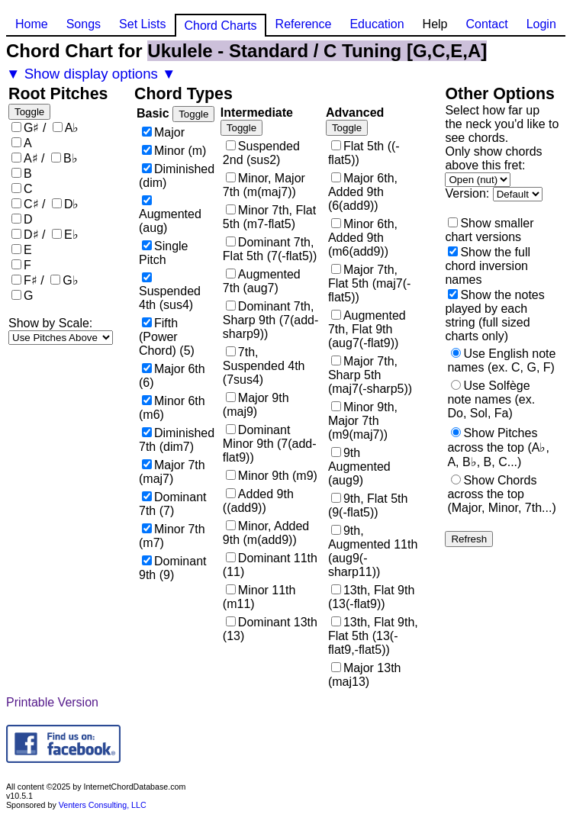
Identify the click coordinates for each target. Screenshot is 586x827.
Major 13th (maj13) (364, 674)
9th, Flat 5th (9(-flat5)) (368, 505)
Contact (486, 24)
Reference (303, 24)
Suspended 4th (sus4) (170, 298)
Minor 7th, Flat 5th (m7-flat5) (269, 217)
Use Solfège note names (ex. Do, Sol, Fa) (491, 399)
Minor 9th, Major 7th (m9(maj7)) (363, 421)
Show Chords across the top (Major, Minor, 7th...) (501, 494)
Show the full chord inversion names (487, 266)
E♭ (71, 234)
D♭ (71, 204)
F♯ (30, 280)
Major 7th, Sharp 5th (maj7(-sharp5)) (370, 375)
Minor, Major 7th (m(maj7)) (264, 185)
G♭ (70, 280)
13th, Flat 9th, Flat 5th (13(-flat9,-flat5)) (373, 636)
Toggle (29, 111)
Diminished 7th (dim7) (176, 439)
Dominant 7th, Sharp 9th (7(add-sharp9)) (270, 320)
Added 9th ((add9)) (258, 501)
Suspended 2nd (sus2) (261, 153)
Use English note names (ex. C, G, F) (501, 360)
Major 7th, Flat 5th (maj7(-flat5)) (369, 283)
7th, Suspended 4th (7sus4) (264, 366)
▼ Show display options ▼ (91, 74)
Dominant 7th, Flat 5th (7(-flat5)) (270, 249)
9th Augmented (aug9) (359, 466)
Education (376, 24)
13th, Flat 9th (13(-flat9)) (371, 597)
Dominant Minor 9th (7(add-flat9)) (270, 443)
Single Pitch (163, 253)
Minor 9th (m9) (277, 475)
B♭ (70, 158)
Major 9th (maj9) (256, 404)
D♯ (31, 234)
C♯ (31, 204)
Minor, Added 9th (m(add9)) (266, 533)
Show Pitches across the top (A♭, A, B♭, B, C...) (498, 447)
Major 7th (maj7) (172, 472)
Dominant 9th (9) (172, 568)
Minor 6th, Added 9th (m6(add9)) (363, 237)
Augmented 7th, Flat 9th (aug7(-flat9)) (367, 329)
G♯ (31, 127)
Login (541, 24)
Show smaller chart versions (489, 230)
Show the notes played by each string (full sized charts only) (494, 315)
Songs (83, 24)
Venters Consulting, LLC (102, 804)
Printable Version (52, 702)
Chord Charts (220, 25)
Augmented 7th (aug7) (262, 281)
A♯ (31, 158)
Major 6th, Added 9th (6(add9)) (363, 192)
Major (169, 132)
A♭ (72, 127)
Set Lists (142, 24)
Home (31, 24)
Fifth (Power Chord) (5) (167, 337)
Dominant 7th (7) (172, 504)
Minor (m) (180, 150)
